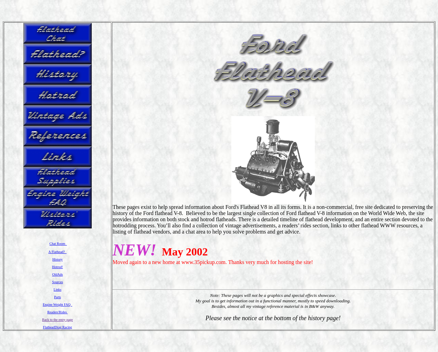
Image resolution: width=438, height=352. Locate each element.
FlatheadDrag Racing (57, 327)
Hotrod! (57, 267)
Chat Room (58, 244)
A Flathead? (57, 252)
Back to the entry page (57, 320)
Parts (57, 297)
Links (58, 289)
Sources (57, 282)
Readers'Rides (57, 312)
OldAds (57, 274)
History (57, 259)
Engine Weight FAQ (57, 304)
